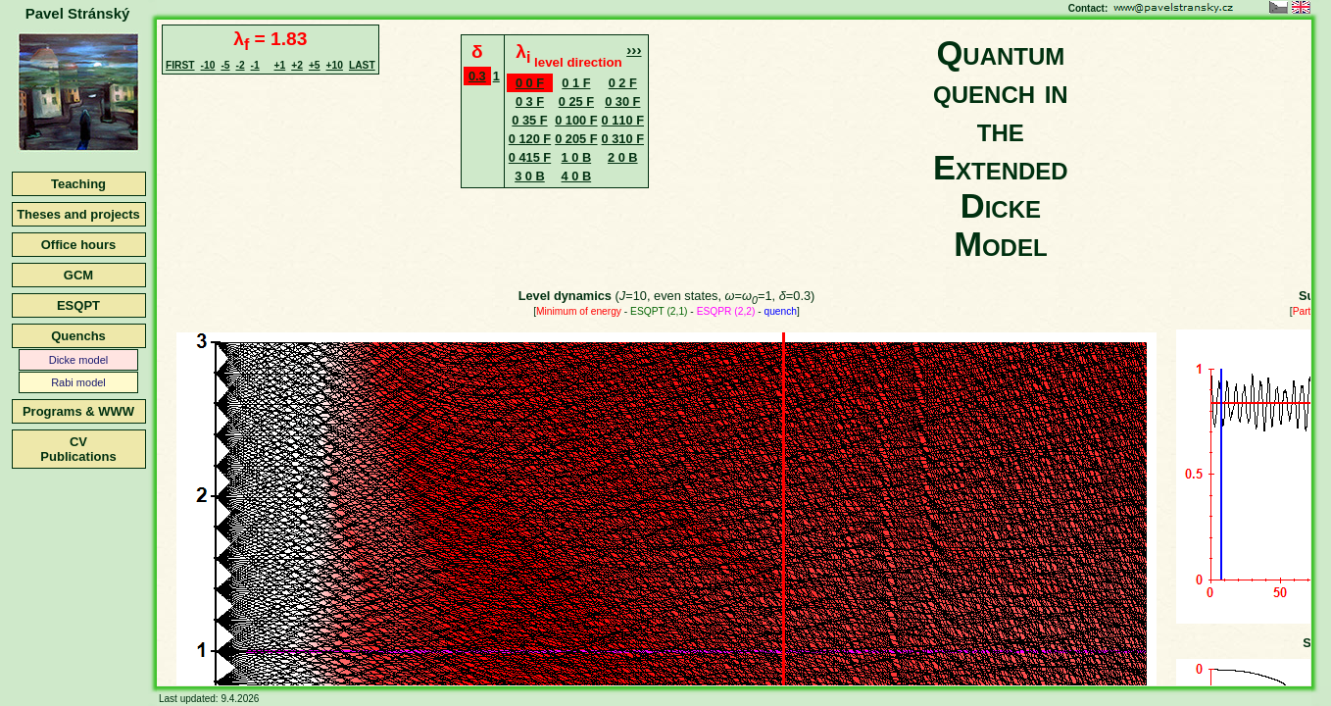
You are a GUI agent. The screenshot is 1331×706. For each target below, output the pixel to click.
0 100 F (576, 120)
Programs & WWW (78, 411)
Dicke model (79, 360)
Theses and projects (78, 214)
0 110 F (623, 120)
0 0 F (530, 83)
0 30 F (622, 101)
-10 (208, 65)
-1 (255, 65)
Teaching (78, 183)
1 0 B (577, 157)
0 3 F (530, 101)
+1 (280, 65)
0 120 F (530, 138)
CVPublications (78, 449)
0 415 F (530, 157)
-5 (225, 65)
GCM (78, 275)
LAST (362, 65)
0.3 (477, 76)
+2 (297, 65)
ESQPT (78, 305)
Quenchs (78, 335)
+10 (334, 65)
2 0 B (623, 157)
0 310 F (623, 138)
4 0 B (577, 176)
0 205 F (576, 138)
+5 (314, 65)
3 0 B (530, 176)
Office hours (79, 244)
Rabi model (78, 382)
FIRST (180, 65)
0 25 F (576, 101)
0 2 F (623, 83)
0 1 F (576, 83)
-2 (239, 65)
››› (633, 49)
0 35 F (529, 120)
